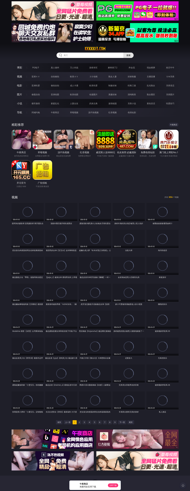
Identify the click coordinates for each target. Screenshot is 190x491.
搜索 (128, 55)
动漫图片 (93, 94)
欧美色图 (74, 94)
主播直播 (151, 76)
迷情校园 (112, 103)
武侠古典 (93, 103)
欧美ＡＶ (74, 76)
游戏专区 (93, 67)
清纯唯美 (132, 94)
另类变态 (170, 85)
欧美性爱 (93, 85)
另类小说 (132, 103)
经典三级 (132, 85)
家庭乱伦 (55, 103)
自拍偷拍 (55, 76)
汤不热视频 (93, 112)
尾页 (131, 422)
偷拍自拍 (55, 85)
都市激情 (36, 103)
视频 (19, 76)
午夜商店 (55, 112)
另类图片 (170, 94)
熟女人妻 (112, 76)
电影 (19, 85)
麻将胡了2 (112, 67)
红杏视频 (112, 112)
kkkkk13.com (95, 48)
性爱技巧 (170, 103)
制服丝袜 (112, 85)
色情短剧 (132, 112)
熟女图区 (151, 94)
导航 (19, 112)
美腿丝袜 (112, 94)
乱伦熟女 (151, 85)
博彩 (19, 67)
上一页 (68, 422)
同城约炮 (36, 112)
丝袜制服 (132, 76)
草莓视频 (74, 112)
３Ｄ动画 (93, 76)
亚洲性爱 (36, 85)
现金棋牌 (151, 67)
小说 (19, 103)
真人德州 (55, 67)
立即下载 (113, 485)
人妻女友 (74, 103)
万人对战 (74, 67)
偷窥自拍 (36, 94)
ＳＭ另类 (170, 76)
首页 (59, 422)
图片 (19, 94)
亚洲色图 (55, 94)
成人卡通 (74, 85)
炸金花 (132, 67)
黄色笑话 (151, 103)
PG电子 (35, 67)
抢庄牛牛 (170, 67)
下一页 (122, 422)
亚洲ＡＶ (36, 76)
